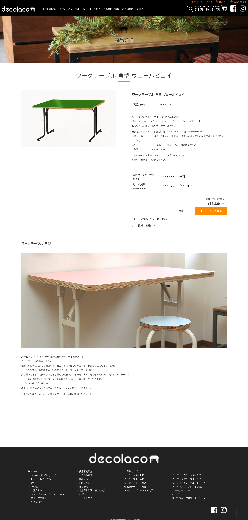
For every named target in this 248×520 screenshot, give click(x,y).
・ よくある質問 (84, 471)
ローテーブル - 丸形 (134, 471)
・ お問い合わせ (84, 478)
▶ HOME (33, 467)
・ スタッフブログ (37, 493)
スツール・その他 (91, 9)
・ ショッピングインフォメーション (46, 490)
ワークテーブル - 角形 (135, 478)
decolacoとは (49, 9)
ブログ (139, 9)
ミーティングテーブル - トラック (188, 478)
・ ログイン (82, 490)
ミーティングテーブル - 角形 (186, 471)
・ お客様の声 (35, 497)
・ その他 (33, 482)
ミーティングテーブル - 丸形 (138, 486)
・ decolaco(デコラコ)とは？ (42, 471)
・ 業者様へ (82, 474)
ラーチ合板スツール (182, 486)
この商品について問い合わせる (154, 219)
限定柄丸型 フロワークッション (189, 493)
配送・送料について (149, 226)
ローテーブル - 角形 (134, 474)
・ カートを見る (84, 493)
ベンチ (175, 490)
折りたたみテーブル (70, 9)
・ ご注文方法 (35, 486)
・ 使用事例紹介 (84, 467)
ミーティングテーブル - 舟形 (186, 474)
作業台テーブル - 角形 (135, 482)
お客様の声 (127, 9)
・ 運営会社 (82, 482)
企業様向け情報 (111, 9)
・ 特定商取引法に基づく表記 (91, 486)
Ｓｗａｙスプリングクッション (187, 482)
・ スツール (34, 478)
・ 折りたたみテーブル (39, 474)
